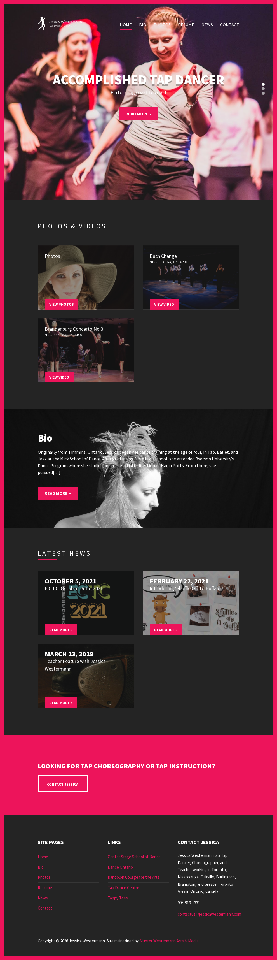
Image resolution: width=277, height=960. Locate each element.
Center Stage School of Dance (134, 856)
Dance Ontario (120, 867)
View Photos (61, 304)
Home (126, 24)
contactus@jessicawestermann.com (209, 914)
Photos (162, 24)
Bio (142, 24)
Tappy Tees (118, 898)
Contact (229, 24)
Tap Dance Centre (123, 887)
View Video (164, 304)
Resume (186, 24)
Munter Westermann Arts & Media (169, 940)
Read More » (138, 114)
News (207, 24)
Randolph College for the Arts (133, 877)
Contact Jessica (62, 784)
